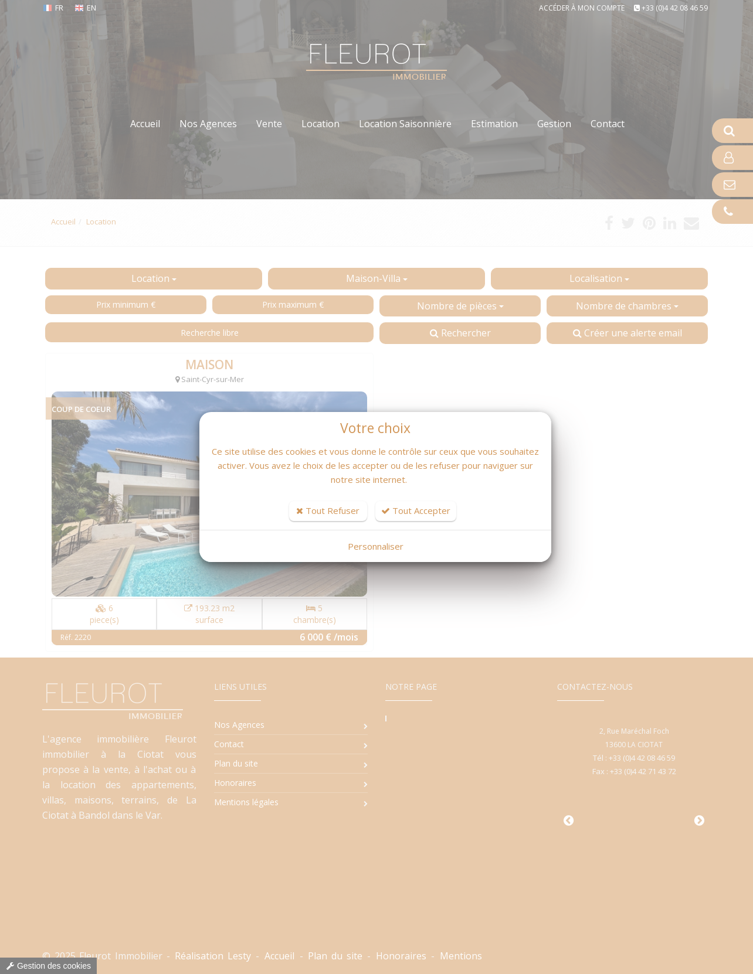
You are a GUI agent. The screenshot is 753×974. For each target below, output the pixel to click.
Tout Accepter (415, 510)
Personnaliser (375, 546)
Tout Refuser (327, 510)
